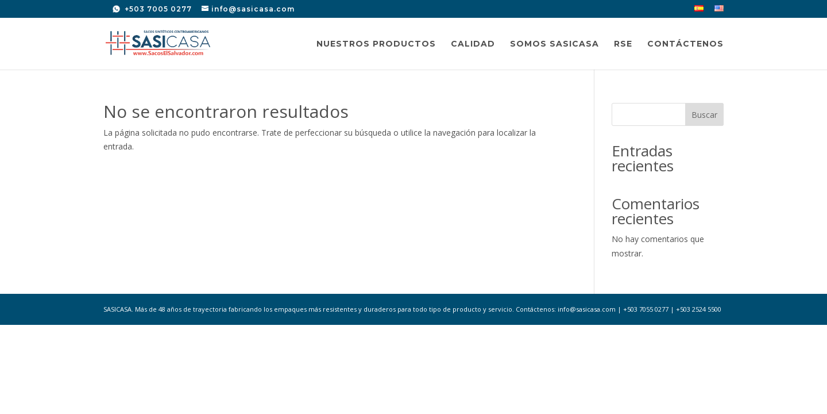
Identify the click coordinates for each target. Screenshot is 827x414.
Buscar (704, 114)
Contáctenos (685, 44)
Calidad (473, 44)
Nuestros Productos (376, 44)
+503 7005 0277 (157, 9)
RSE (623, 44)
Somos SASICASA (554, 44)
